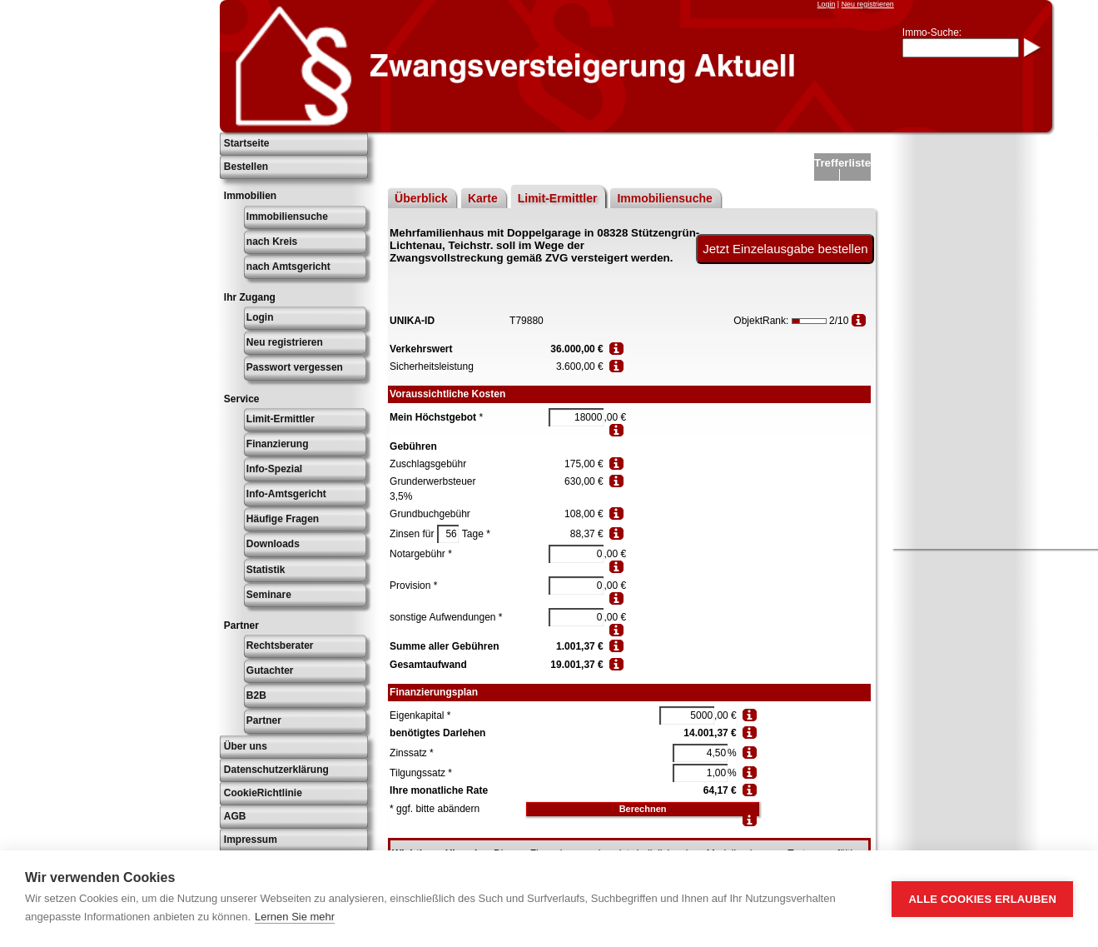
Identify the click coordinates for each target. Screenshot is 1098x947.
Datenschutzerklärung (276, 769)
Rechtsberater (280, 645)
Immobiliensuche (287, 216)
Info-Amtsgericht (286, 494)
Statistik (266, 570)
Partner (263, 720)
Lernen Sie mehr (295, 916)
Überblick (421, 198)
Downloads (273, 544)
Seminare (268, 595)
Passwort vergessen (294, 367)
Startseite (247, 143)
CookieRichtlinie (263, 793)
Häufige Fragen (282, 519)
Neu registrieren (868, 4)
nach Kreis (271, 241)
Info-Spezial (274, 469)
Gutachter (270, 670)
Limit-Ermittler (280, 419)
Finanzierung (277, 444)
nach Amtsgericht (288, 266)
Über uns (245, 746)
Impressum (250, 839)
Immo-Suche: (931, 32)
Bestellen (246, 166)
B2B (256, 695)
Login (826, 4)
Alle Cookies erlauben (982, 899)
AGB (235, 816)
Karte (483, 198)
